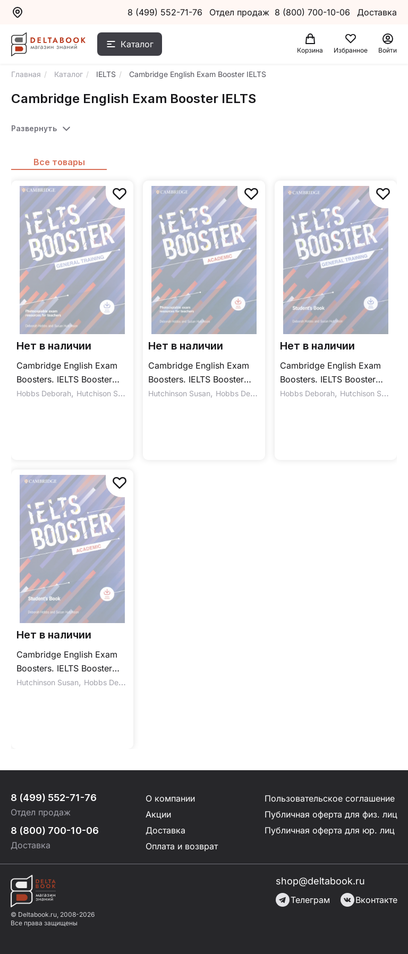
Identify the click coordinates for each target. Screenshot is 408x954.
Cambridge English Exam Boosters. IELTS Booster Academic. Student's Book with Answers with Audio (69, 662)
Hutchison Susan (105, 393)
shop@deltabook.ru (320, 881)
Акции (158, 814)
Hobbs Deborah (43, 393)
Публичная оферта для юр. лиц (330, 830)
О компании (170, 798)
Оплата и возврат (182, 846)
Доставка (165, 830)
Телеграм (303, 900)
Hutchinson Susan (179, 393)
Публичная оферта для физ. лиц (331, 814)
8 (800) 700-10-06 (314, 12)
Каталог (137, 44)
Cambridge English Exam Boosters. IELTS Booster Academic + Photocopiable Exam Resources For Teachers (202, 373)
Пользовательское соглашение (330, 798)
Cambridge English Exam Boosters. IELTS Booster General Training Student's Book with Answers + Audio (335, 373)
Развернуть (34, 128)
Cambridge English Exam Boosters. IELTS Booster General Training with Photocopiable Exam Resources (66, 373)
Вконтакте (369, 900)
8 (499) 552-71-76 (165, 12)
